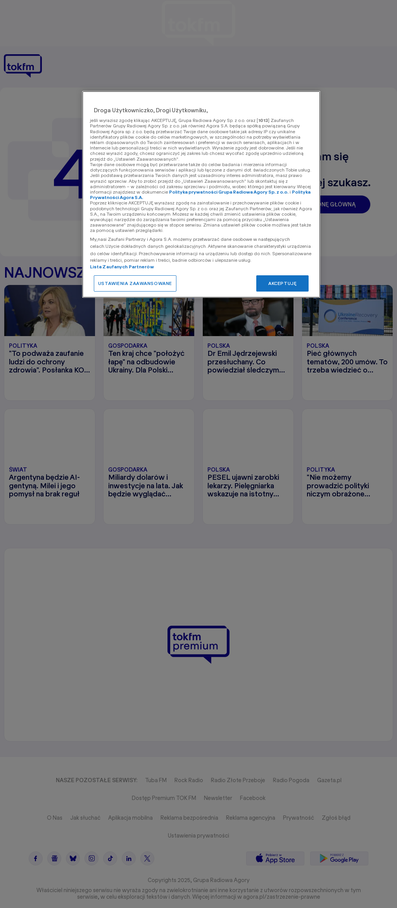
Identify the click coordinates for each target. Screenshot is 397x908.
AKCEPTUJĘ (282, 283)
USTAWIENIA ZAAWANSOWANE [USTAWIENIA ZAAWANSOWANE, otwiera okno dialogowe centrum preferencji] (135, 283)
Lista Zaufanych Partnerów (122, 266)
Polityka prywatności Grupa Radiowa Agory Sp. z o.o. (228, 191)
